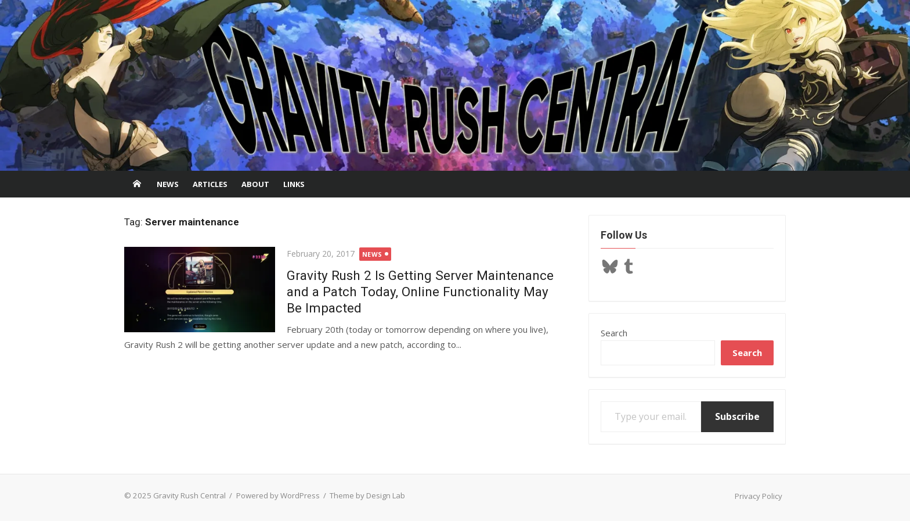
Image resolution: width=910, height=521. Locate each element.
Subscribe (737, 416)
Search (614, 333)
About (255, 184)
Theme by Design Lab (367, 495)
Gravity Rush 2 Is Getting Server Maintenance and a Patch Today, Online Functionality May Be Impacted (420, 291)
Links (294, 184)
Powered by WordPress (278, 495)
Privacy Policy (758, 496)
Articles (210, 184)
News (168, 184)
